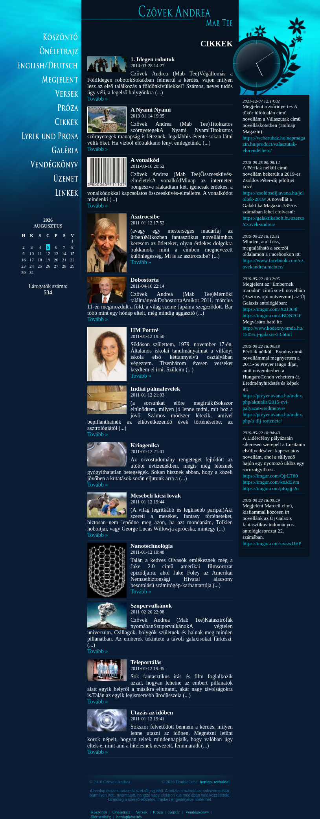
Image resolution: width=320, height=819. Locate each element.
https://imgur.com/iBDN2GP (272, 315)
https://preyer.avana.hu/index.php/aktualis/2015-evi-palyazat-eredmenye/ (273, 402)
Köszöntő (98, 812)
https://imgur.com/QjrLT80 (270, 476)
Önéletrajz (121, 812)
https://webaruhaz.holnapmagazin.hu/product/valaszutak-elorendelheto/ (274, 144)
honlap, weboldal (215, 781)
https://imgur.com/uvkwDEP (272, 543)
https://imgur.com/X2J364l (270, 309)
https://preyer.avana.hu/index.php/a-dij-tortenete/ (273, 417)
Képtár (174, 812)
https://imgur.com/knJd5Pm (271, 482)
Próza (158, 812)
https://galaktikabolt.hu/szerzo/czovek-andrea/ (273, 221)
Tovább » (97, 99)
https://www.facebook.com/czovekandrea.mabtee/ (273, 263)
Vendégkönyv (197, 812)
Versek (141, 812)
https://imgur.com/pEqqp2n (271, 488)
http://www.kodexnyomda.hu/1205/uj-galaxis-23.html (273, 331)
